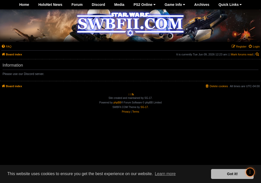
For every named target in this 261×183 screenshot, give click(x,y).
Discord (98, 5)
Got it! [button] (232, 174)
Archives (201, 5)
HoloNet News (50, 5)
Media (119, 5)
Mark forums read (242, 54)
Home (24, 5)
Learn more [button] (165, 174)
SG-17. (144, 107)
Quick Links (230, 5)
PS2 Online (144, 5)
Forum (77, 5)
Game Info (175, 5)
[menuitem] (6, 46)
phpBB (117, 102)
